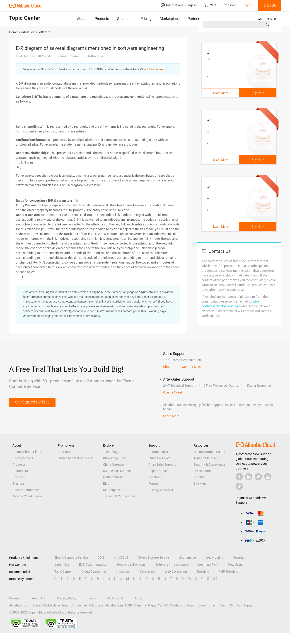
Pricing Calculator (160, 490)
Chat (166, 367)
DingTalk (236, 605)
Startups (18, 483)
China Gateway (114, 464)
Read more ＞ (157, 69)
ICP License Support (117, 471)
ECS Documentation (93, 564)
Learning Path (208, 564)
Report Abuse (157, 471)
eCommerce (187, 557)
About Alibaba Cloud (26, 452)
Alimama (140, 605)
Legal (92, 598)
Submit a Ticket (159, 458)
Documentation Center (209, 452)
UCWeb (201, 605)
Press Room (202, 471)
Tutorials (203, 571)
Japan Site (61, 564)
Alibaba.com (114, 605)
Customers (20, 471)
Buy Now (257, 93)
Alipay (248, 605)
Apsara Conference (25, 490)
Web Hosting (214, 557)
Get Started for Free (32, 402)
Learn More (220, 93)
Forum (153, 483)
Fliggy (152, 605)
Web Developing (176, 571)
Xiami (224, 605)
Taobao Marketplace (45, 605)
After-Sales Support (162, 464)
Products (102, 19)
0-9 (215, 578)
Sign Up (269, 5)
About (82, 19)
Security (238, 557)
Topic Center (63, 571)
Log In (247, 5)
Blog (106, 483)
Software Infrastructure (171, 564)
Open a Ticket (172, 392)
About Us (38, 598)
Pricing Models (22, 458)
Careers (14, 598)
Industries (123, 571)
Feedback (155, 477)
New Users (235, 564)
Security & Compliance (209, 464)
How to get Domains (131, 564)
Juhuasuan (79, 605)
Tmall (65, 605)
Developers (147, 571)
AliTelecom (176, 605)
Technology (111, 452)
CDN (101, 557)
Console (229, 5)
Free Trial (64, 452)
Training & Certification (119, 496)
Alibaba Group (19, 605)
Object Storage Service (153, 557)
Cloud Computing (94, 571)
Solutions (124, 19)
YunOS (163, 605)
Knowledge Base (114, 458)
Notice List (115, 598)
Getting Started (114, 477)
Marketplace (169, 19)
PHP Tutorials (228, 571)
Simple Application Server (75, 458)
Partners (194, 19)
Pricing (146, 19)
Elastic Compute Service (71, 557)
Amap (190, 605)
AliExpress (96, 605)
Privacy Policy (66, 598)
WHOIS (199, 477)
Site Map (200, 483)
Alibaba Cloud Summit (28, 496)
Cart (210, 5)
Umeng (213, 605)
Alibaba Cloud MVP (207, 458)
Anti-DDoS (121, 557)
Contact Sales (267, 19)
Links (139, 598)
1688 (128, 605)
